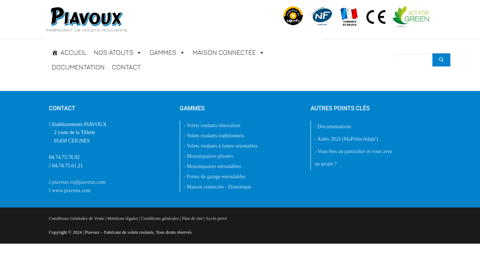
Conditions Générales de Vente (76, 218)
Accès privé (216, 218)
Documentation (78, 67)
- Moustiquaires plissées (208, 156)
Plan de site (192, 218)
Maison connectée (229, 52)
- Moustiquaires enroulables (212, 166)
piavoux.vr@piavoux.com (78, 182)
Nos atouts (118, 52)
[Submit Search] (441, 59)
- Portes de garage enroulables (215, 176)
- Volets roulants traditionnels (214, 135)
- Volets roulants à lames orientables (221, 146)
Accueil (73, 52)
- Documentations (333, 126)
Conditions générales (160, 218)
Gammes (167, 52)
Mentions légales (122, 218)
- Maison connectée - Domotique (217, 187)
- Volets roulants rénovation (212, 125)
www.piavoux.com (71, 190)
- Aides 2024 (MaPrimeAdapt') (346, 139)
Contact (126, 67)
